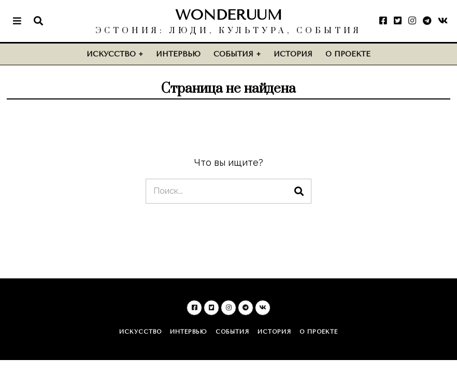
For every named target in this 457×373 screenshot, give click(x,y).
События (233, 54)
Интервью (178, 54)
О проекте (347, 54)
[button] (299, 191)
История (293, 54)
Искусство (111, 54)
